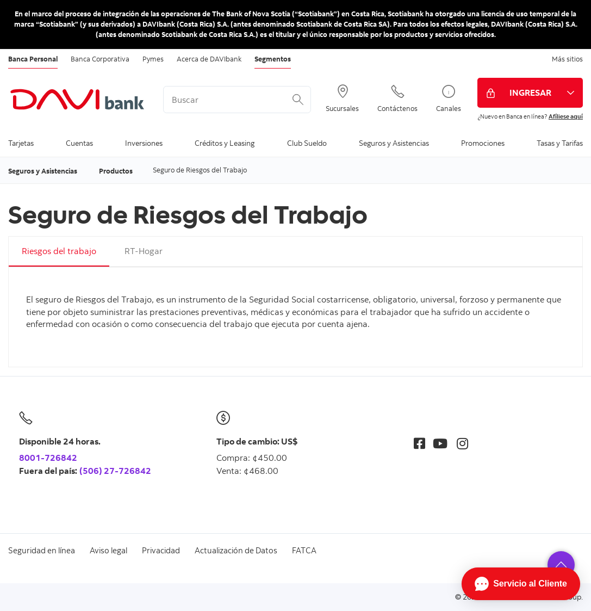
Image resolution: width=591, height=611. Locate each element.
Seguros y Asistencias (394, 143)
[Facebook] (419, 443)
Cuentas (79, 143)
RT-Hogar (144, 250)
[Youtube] (440, 443)
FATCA (304, 550)
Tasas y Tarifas (560, 143)
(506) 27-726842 (115, 470)
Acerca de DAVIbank (209, 58)
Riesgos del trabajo (59, 250)
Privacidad (161, 550)
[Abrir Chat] (521, 583)
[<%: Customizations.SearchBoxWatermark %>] (237, 99)
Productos (116, 170)
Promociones (483, 143)
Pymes (153, 58)
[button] (561, 564)
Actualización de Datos (236, 550)
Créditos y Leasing (224, 143)
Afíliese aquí (566, 116)
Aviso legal (108, 550)
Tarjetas (21, 143)
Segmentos (272, 58)
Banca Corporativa (100, 58)
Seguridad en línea (41, 550)
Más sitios (567, 58)
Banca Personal (33, 58)
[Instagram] (462, 443)
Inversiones (144, 143)
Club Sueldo (307, 143)
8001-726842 (48, 457)
